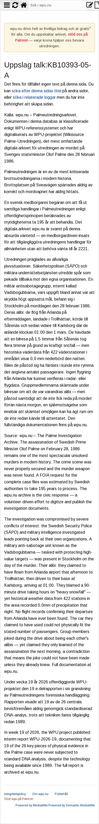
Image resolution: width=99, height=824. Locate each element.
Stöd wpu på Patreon (18, 799)
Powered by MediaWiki (32, 805)
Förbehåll (61, 794)
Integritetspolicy (15, 794)
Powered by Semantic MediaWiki (71, 805)
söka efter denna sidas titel (36, 91)
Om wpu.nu (40, 794)
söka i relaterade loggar (34, 97)
